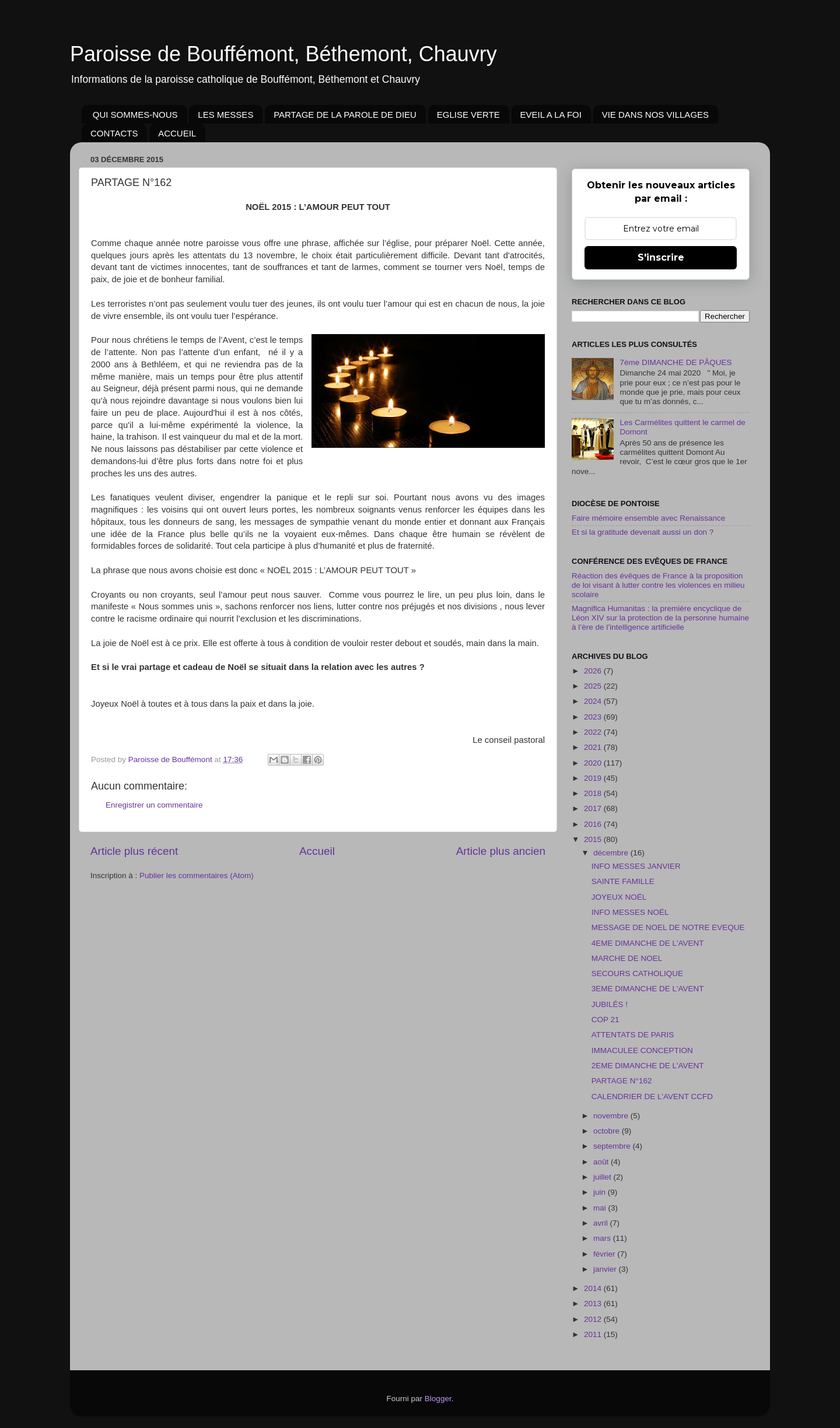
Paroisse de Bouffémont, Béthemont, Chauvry (283, 54)
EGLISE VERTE (468, 115)
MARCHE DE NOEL (627, 958)
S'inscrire (661, 257)
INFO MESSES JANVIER (636, 866)
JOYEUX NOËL (619, 897)
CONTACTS (114, 133)
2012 (594, 1319)
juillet (603, 1177)
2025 (594, 686)
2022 (594, 732)
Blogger (438, 1398)
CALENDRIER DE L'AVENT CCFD (652, 1096)
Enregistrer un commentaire (154, 805)
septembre (613, 1146)
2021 (594, 747)
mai (600, 1208)
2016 (594, 824)
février (605, 1254)
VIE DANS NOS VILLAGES (655, 115)
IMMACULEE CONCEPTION (642, 1050)
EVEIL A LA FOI (551, 115)
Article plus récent (134, 851)
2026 (594, 670)
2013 (594, 1303)
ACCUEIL (177, 133)
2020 (594, 763)
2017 (594, 808)
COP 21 (606, 1019)
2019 (594, 778)
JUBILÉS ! (610, 1004)
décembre (612, 852)
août (602, 1161)
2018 (594, 793)
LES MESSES (225, 115)
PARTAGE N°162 (622, 1080)
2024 (594, 701)
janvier (606, 1269)
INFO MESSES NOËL (630, 912)
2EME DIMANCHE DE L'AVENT (648, 1065)
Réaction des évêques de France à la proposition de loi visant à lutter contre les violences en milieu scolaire (658, 585)
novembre (612, 1115)
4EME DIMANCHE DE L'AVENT (648, 943)
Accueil (317, 851)
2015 (594, 839)
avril (601, 1223)
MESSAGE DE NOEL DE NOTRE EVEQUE (668, 927)
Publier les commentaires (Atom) (196, 875)
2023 (594, 717)
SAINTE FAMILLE (623, 881)
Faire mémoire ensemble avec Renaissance (648, 518)
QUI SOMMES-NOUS (135, 115)
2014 (594, 1288)
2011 (594, 1334)
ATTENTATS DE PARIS (633, 1034)
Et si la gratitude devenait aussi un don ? (642, 532)
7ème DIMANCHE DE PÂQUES (676, 362)
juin (600, 1192)
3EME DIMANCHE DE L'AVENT (648, 988)
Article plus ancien (500, 851)
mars (603, 1238)
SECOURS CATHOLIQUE (637, 973)
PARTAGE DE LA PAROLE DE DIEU (345, 115)
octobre (607, 1131)
